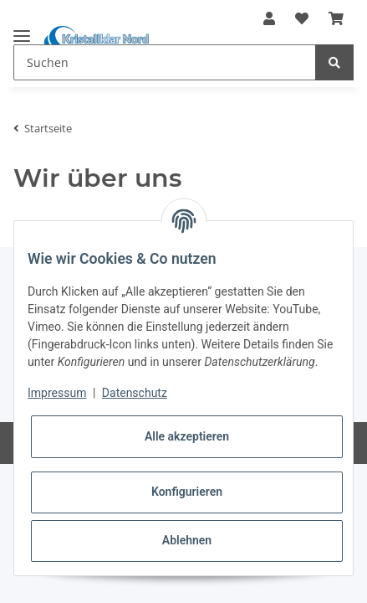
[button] (269, 18)
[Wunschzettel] (302, 18)
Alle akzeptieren (187, 436)
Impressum (57, 392)
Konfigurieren (186, 491)
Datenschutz (134, 392)
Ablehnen (187, 540)
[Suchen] (164, 62)
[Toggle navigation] (21, 28)
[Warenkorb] (336, 18)
